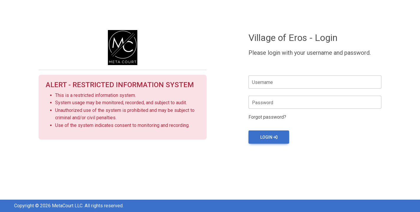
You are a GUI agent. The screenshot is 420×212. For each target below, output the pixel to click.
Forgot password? (267, 117)
